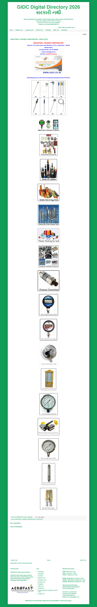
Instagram (41, 573)
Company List (29, 30)
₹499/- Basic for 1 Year (69, 571)
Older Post (83, 560)
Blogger (69, 600)
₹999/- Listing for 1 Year (69, 573)
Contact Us (41, 593)
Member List (19, 30)
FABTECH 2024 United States (20, 572)
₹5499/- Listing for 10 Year (70, 575)
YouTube (40, 575)
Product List (39, 30)
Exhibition (64, 30)
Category (48, 30)
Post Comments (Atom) (25, 563)
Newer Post (14, 560)
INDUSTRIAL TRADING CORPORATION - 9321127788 (28, 519)
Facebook (41, 571)
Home (11, 30)
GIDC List (56, 30)
